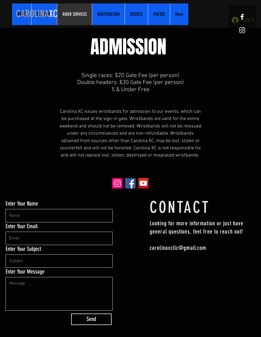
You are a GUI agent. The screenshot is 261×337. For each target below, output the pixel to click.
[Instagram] (117, 183)
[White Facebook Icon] (242, 17)
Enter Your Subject (23, 249)
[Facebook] (130, 183)
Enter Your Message (25, 272)
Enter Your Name (22, 204)
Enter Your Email (22, 226)
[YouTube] (143, 183)
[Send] (91, 319)
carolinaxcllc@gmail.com (178, 247)
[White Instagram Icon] (242, 30)
